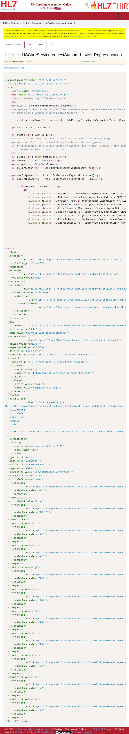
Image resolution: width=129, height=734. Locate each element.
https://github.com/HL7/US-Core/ (21, 36)
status (16, 91)
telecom (17, 365)
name (12, 332)
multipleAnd (17, 501)
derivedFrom (17, 336)
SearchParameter (17, 80)
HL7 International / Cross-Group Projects (33, 728)
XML (29, 44)
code (18, 449)
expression (16, 471)
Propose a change (82, 732)
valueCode (18, 277)
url (25, 259)
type (12, 468)
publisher (16, 354)
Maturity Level (88, 61)
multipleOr (16, 479)
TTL (51, 44)
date (12, 350)
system (19, 369)
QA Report (32, 732)
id (11, 83)
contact (14, 358)
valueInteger (20, 263)
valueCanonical (27, 303)
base (12, 464)
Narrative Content (13, 44)
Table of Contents (17, 732)
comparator (16, 523)
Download (16, 67)
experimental (18, 347)
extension (16, 255)
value (17, 83)
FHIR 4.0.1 (95, 728)
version (14, 329)
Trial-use (28, 61)
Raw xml (7, 67)
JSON (40, 44)
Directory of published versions (80, 36)
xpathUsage (16, 475)
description (17, 398)
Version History (45, 732)
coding (16, 442)
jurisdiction (18, 438)
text (12, 87)
